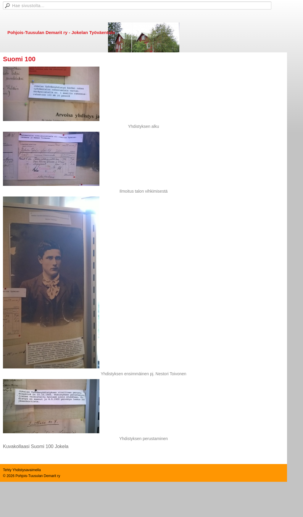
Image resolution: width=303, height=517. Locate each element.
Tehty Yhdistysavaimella (22, 470)
